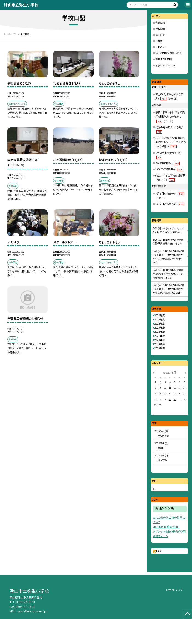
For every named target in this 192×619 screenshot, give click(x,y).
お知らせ (160, 47)
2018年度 (159, 348)
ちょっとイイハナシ (165, 65)
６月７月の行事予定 (169, 204)
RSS (158, 551)
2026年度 (159, 315)
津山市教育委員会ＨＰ (166, 527)
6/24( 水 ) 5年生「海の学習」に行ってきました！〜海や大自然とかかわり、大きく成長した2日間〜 (168, 288)
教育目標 (160, 22)
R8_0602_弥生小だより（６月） (169, 96)
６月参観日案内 (167, 163)
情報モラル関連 (163, 59)
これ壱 (158, 41)
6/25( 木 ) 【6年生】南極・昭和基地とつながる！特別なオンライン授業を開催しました (168, 273)
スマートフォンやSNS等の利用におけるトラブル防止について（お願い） (170, 142)
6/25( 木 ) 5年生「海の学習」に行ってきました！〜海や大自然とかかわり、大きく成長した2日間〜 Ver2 (168, 256)
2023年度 (159, 327)
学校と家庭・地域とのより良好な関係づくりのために (170, 116)
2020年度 (159, 340)
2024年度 (159, 323)
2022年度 (159, 332)
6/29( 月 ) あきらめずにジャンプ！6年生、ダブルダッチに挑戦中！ (168, 230)
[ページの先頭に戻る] (187, 614)
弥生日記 (160, 35)
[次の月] (185, 372)
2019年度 (159, 344)
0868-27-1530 (25, 602)
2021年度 (159, 336)
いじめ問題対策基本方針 (168, 53)
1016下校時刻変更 (169, 169)
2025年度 (159, 319)
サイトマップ (175, 590)
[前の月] (153, 372)
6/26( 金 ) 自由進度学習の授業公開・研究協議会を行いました (168, 241)
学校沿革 (160, 29)
